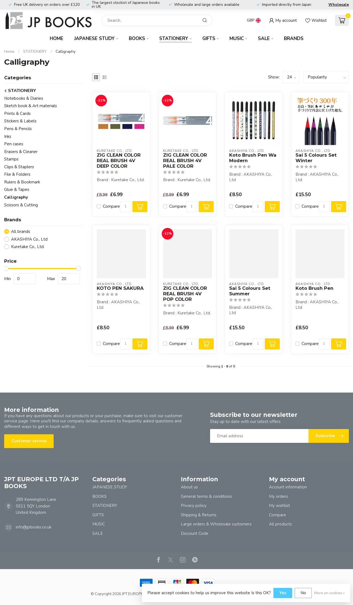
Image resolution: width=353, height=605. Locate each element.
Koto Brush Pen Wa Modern (252, 157)
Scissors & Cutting (21, 205)
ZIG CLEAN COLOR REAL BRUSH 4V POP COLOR (185, 294)
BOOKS (137, 38)
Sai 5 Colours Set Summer (249, 291)
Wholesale (338, 4)
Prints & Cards (17, 113)
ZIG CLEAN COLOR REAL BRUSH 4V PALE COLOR (185, 160)
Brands (294, 38)
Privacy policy (193, 505)
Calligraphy (65, 51)
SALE (264, 38)
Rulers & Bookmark (22, 182)
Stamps (11, 159)
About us (189, 487)
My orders (278, 496)
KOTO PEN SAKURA (120, 288)
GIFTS (208, 38)
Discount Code (194, 533)
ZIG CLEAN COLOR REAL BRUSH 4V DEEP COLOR (119, 160)
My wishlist (279, 505)
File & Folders (17, 174)
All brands (20, 231)
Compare (111, 206)
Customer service (28, 441)
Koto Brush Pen (314, 288)
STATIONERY (173, 38)
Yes (282, 593)
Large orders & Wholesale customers (216, 524)
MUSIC (236, 38)
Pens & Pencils (18, 128)
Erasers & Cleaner (21, 151)
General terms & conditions (206, 496)
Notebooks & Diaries (23, 98)
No (303, 593)
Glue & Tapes (16, 189)
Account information (288, 487)
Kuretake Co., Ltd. (28, 246)
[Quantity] (125, 206)
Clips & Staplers (19, 167)
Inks (7, 136)
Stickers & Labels (20, 121)
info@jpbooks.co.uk (33, 527)
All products (280, 524)
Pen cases (13, 144)
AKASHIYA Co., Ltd (29, 239)
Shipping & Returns (198, 515)
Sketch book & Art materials (30, 106)
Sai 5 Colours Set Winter (316, 157)
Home (56, 38)
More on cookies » (329, 593)
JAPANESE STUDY (94, 38)
